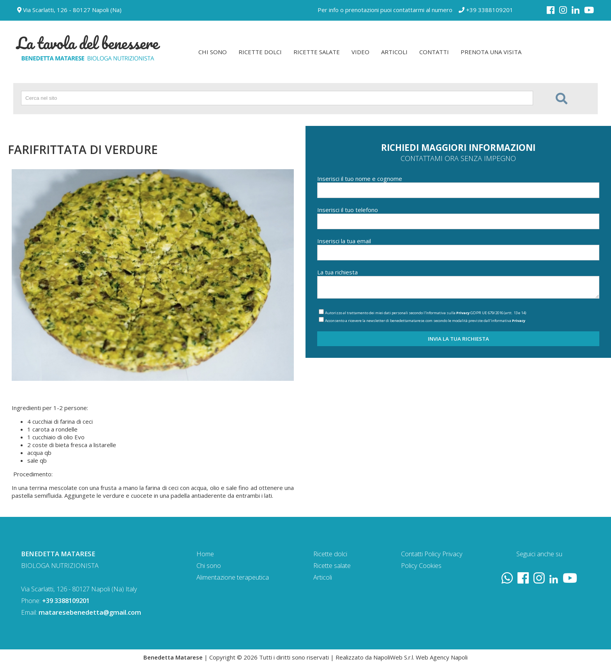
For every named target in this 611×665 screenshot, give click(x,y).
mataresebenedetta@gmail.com (90, 612)
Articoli (322, 577)
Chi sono (208, 565)
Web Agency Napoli (442, 657)
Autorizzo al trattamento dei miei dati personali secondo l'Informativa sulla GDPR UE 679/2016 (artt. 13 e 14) (425, 312)
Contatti (412, 553)
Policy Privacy (443, 553)
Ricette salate (332, 565)
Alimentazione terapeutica (232, 577)
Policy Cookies (421, 565)
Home (205, 553)
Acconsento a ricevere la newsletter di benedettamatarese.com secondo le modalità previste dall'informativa (425, 320)
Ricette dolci (330, 553)
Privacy (463, 312)
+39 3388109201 (486, 10)
